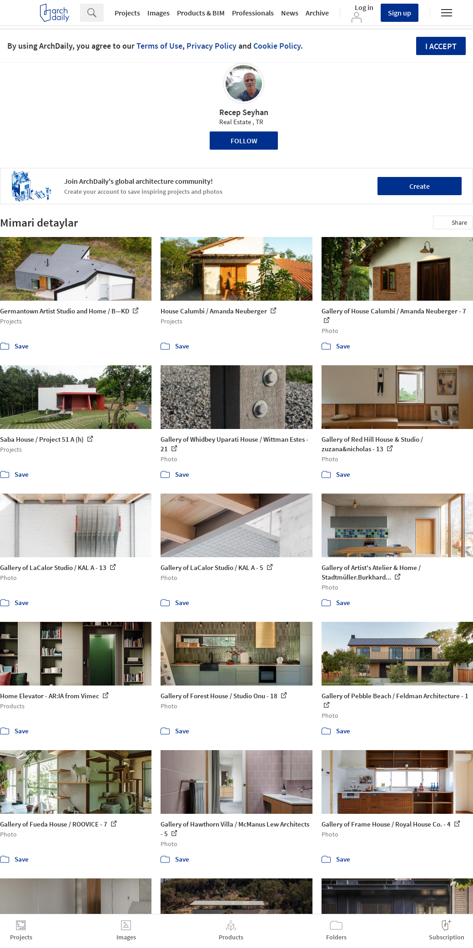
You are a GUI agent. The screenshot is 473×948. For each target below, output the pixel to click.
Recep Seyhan (243, 112)
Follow (244, 140)
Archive (317, 12)
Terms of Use (159, 45)
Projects (127, 12)
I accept (441, 46)
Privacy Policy (211, 45)
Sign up (399, 12)
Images (158, 12)
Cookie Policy (277, 45)
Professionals (253, 12)
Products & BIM (201, 12)
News (289, 12)
